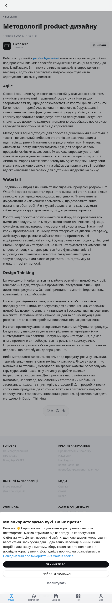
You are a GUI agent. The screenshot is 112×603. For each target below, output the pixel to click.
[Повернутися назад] (6, 5)
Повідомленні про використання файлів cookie (38, 556)
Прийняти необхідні (56, 573)
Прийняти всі (56, 564)
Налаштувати (56, 583)
